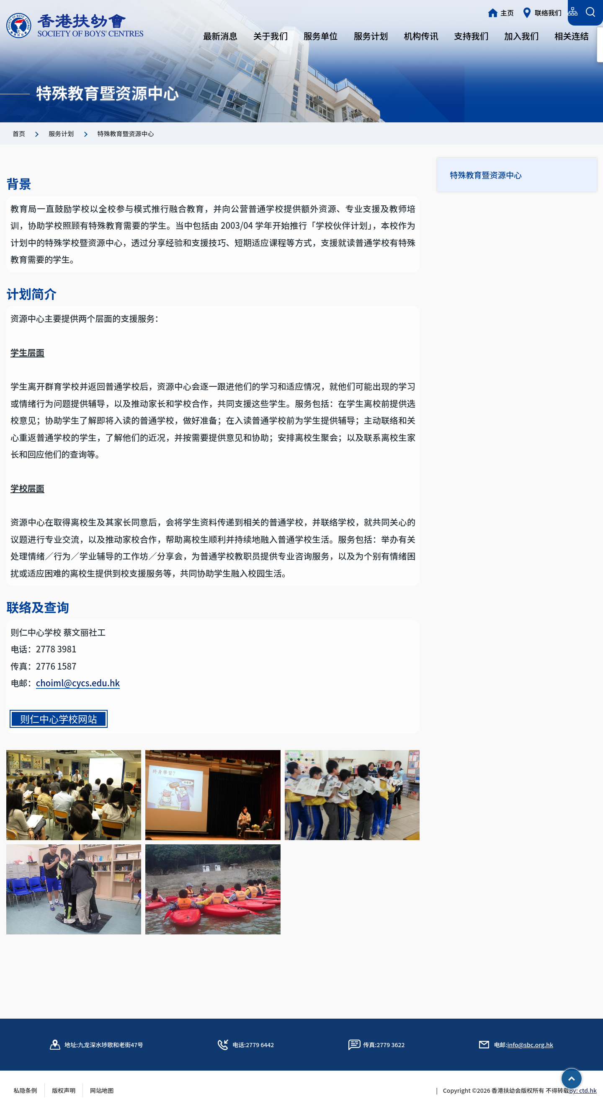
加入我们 (521, 35)
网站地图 (104, 1090)
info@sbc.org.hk (530, 1044)
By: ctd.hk (583, 1090)
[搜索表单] (590, 13)
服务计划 (371, 35)
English (551, 11)
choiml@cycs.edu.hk (78, 698)
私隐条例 (25, 1090)
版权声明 (63, 1090)
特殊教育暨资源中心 (489, 175)
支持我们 (471, 35)
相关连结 (571, 35)
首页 (19, 133)
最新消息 (220, 35)
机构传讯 (421, 35)
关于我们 (270, 35)
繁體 (497, 11)
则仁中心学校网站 (58, 734)
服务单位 (321, 35)
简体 (522, 11)
